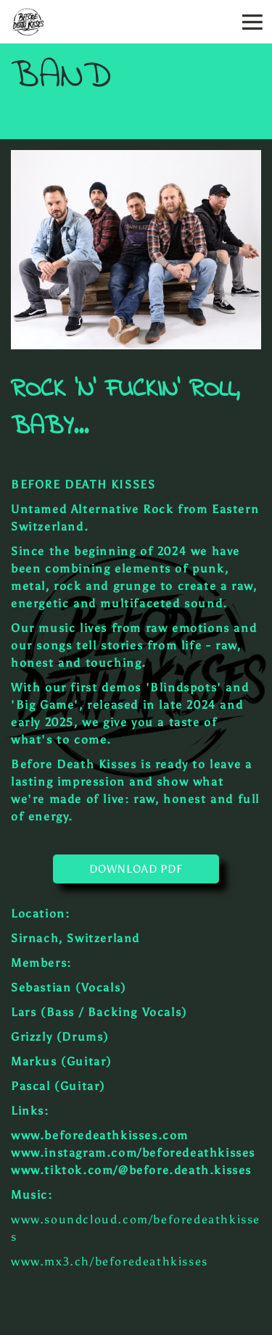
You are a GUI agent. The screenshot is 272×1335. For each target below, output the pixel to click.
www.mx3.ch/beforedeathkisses (109, 1261)
